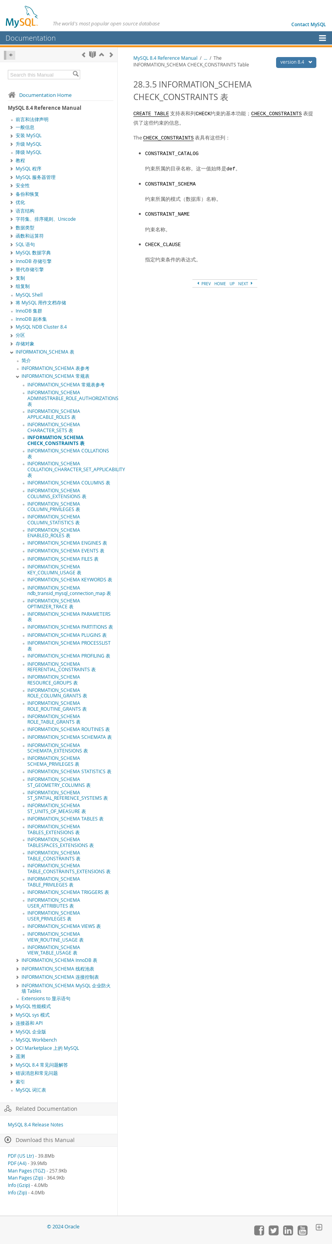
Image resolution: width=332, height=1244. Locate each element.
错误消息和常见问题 (37, 1073)
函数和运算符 (30, 235)
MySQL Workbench (36, 1040)
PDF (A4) (17, 1163)
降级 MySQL (28, 152)
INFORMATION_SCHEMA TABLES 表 (65, 818)
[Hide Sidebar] (9, 55)
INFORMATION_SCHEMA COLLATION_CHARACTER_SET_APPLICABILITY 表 (76, 469)
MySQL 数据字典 (33, 252)
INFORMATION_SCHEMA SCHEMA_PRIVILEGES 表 (53, 761)
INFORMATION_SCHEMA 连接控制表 (60, 977)
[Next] (111, 54)
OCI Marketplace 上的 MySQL (47, 1048)
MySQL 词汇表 (31, 1090)
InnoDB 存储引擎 (34, 261)
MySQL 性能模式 (33, 1006)
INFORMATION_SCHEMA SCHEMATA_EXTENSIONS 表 (57, 748)
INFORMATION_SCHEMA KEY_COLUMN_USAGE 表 (54, 569)
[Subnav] (11, 127)
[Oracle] (25, 1226)
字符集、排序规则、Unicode (46, 219)
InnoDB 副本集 (31, 319)
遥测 (20, 1056)
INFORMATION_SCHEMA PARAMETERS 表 (69, 617)
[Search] (76, 74)
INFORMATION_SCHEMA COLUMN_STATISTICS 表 (53, 519)
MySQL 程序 (28, 168)
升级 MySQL (28, 144)
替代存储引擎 (30, 269)
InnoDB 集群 (29, 310)
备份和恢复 (27, 194)
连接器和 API (29, 1023)
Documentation (30, 38)
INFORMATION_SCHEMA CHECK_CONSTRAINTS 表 (55, 440)
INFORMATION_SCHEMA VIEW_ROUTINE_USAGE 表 (55, 937)
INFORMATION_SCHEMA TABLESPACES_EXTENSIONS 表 (60, 842)
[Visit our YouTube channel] (302, 1233)
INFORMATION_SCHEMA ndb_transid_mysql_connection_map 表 (69, 590)
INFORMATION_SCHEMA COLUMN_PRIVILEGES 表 (53, 506)
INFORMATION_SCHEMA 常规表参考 (66, 384)
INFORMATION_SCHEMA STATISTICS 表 (69, 771)
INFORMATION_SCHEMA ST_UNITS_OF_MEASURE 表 (56, 808)
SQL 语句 (25, 244)
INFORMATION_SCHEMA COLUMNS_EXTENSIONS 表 (56, 493)
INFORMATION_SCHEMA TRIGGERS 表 (68, 892)
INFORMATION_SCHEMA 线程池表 (58, 968)
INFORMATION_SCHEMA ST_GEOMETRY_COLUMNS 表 (59, 782)
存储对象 (25, 343)
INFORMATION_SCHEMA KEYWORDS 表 (69, 579)
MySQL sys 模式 (33, 1015)
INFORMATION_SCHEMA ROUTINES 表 (68, 729)
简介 (26, 360)
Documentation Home (40, 94)
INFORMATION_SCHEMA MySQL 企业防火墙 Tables (66, 988)
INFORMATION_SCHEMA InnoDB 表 (59, 960)
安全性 (23, 185)
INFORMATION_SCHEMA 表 (45, 352)
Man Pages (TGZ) (26, 1171)
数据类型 (25, 227)
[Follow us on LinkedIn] (288, 1233)
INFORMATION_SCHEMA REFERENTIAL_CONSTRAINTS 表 (61, 667)
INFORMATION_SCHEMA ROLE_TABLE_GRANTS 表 (54, 719)
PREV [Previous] (203, 283)
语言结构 (25, 210)
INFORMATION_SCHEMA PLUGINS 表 (67, 635)
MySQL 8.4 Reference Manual (165, 58)
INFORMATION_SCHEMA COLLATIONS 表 (68, 453)
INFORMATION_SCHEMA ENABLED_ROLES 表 (53, 533)
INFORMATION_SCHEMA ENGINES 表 (67, 543)
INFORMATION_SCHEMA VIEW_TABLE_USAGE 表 (53, 950)
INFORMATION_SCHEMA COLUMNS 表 (68, 482)
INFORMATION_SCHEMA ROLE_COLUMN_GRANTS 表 (57, 693)
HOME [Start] (220, 283)
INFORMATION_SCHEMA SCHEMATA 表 (69, 737)
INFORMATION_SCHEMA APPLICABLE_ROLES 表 (53, 414)
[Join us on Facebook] (259, 1233)
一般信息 (25, 127)
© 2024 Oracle (63, 1226)
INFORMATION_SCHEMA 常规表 (56, 376)
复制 (20, 278)
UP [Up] (232, 283)
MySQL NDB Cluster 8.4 (41, 327)
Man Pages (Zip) (25, 1178)
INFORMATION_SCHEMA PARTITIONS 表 (70, 627)
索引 (20, 1081)
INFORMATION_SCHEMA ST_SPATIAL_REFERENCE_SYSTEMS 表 (67, 795)
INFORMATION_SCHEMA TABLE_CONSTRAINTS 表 (54, 855)
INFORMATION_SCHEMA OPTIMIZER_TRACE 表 (53, 603)
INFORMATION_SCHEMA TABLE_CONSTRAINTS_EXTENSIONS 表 (69, 868)
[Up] (101, 54)
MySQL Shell (29, 294)
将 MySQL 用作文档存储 (41, 302)
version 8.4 (298, 62)
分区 (20, 335)
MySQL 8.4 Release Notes (35, 1125)
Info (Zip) (17, 1193)
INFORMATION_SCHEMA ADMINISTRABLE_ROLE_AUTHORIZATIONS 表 (72, 398)
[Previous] (83, 54)
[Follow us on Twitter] (273, 1233)
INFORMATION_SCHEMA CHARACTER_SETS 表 (53, 427)
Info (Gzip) (19, 1185)
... (205, 58)
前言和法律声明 (32, 119)
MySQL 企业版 (31, 1031)
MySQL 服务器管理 (36, 177)
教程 (20, 160)
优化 (20, 202)
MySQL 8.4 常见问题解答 (42, 1065)
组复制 (23, 286)
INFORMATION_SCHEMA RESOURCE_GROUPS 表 (53, 680)
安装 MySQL (28, 135)
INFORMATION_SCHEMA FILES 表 (63, 559)
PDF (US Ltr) (21, 1156)
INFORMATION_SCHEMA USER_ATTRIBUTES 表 (53, 903)
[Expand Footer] (319, 1228)
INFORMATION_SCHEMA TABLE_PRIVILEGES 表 (53, 882)
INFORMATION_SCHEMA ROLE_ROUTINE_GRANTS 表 (57, 706)
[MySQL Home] (22, 16)
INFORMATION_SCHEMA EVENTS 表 (65, 550)
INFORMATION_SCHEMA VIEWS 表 (64, 926)
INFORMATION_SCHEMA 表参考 (56, 368)
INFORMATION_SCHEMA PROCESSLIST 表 (69, 646)
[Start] (92, 54)
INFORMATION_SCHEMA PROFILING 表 (68, 655)
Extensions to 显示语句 (46, 998)
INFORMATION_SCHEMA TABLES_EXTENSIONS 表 (53, 829)
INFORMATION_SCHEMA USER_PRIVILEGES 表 (53, 916)
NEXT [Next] (245, 283)
